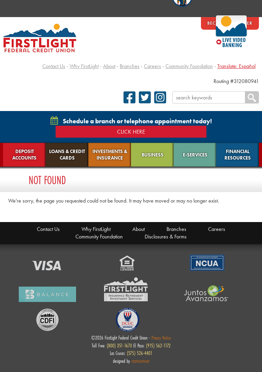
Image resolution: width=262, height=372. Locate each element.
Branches (130, 66)
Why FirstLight (84, 66)
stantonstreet (140, 360)
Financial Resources (237, 154)
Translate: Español (236, 66)
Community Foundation (189, 66)
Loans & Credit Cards (67, 154)
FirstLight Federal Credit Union (40, 38)
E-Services (195, 155)
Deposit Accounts (24, 154)
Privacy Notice (161, 337)
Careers (152, 66)
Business (152, 155)
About (109, 66)
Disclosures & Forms (166, 236)
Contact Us (53, 66)
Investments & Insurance (109, 154)
